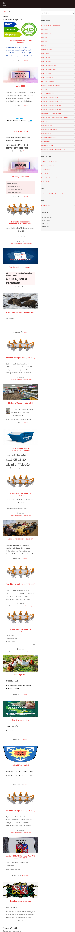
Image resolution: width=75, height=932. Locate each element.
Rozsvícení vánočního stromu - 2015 (51, 101)
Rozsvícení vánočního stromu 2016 (51, 105)
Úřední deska (25, 151)
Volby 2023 (20, 86)
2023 (55, 193)
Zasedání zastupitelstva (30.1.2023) (20, 358)
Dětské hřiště (45, 53)
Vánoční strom (45, 141)
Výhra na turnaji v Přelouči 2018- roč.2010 (53, 149)
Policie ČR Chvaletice (47, 174)
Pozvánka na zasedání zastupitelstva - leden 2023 (20, 223)
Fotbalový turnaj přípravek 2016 (50, 85)
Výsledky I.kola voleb (20, 177)
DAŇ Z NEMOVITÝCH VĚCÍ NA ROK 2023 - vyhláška (20, 857)
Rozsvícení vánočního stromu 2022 (51, 109)
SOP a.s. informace (20, 131)
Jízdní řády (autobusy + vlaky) (49, 178)
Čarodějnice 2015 (46, 29)
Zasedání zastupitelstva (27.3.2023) (20, 810)
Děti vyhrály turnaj (46, 49)
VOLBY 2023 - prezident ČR (20, 267)
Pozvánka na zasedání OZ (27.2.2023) (20, 494)
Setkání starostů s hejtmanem (20, 539)
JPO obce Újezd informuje (20, 901)
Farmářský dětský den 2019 (49, 81)
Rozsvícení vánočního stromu (49, 97)
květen (51, 193)
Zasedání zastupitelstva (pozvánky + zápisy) (21, 243)
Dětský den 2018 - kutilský (48, 69)
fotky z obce (44, 89)
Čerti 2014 (44, 37)
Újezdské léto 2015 (46, 125)
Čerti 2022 (44, 45)
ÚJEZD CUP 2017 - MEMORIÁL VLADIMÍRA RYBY (54, 117)
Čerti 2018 (44, 41)
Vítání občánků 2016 (47, 145)
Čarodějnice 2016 (46, 33)
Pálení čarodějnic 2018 (47, 93)
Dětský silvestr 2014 (47, 77)
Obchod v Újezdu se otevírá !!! (20, 403)
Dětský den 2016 (46, 61)
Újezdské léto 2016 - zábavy (49, 129)
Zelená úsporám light (20, 720)
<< (43, 193)
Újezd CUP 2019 (45, 121)
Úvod (4, 12)
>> (62, 193)
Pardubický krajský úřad (48, 166)
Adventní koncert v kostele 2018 (50, 25)
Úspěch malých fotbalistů (48, 137)
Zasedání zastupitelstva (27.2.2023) (20, 584)
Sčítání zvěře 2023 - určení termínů (20, 312)
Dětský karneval (46, 73)
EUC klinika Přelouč (46, 182)
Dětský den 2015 (46, 57)
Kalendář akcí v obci (20, 765)
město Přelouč (45, 170)
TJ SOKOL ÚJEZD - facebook (49, 162)
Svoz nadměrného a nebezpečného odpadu (20, 449)
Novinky (26, 60)
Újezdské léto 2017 (46, 133)
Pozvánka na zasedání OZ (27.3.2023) (20, 630)
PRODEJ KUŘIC (20, 675)
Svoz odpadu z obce (26, 468)
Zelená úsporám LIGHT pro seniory (20, 42)
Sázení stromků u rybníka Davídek (51, 113)
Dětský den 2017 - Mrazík (48, 65)
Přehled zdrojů (45, 205)
